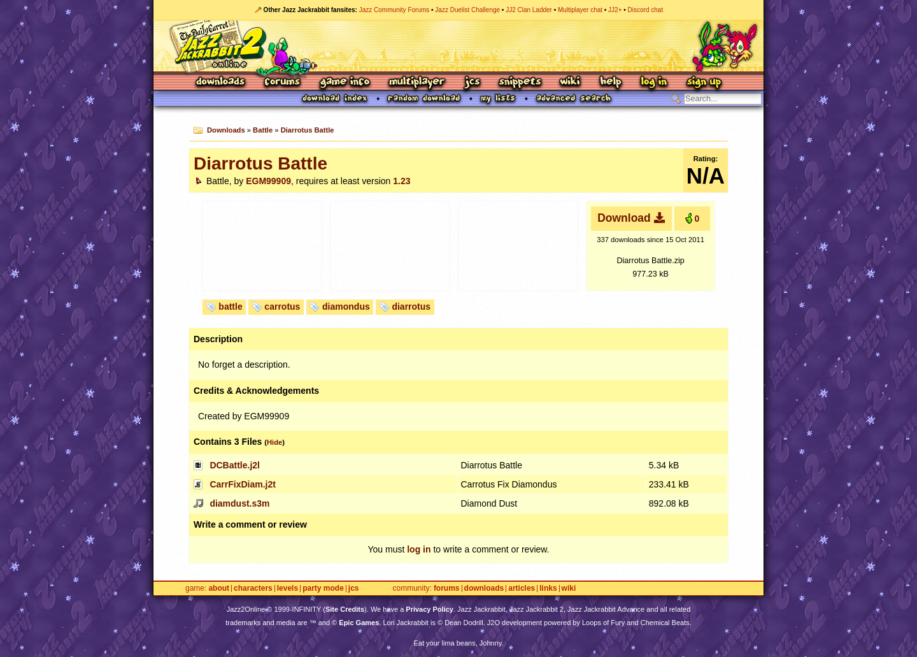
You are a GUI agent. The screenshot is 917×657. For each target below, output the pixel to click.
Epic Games (359, 622)
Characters (253, 588)
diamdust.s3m (239, 503)
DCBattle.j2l (235, 465)
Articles (521, 588)
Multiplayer (416, 82)
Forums (283, 82)
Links (548, 588)
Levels (287, 588)
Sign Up (703, 82)
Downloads (221, 82)
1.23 (401, 181)
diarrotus (411, 306)
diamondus (346, 306)
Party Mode (323, 588)
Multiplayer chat (580, 9)
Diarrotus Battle (307, 130)
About (218, 588)
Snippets (520, 82)
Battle (263, 130)
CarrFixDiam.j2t (242, 484)
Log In (654, 82)
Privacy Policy (429, 609)
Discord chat (646, 9)
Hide (274, 442)
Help (611, 82)
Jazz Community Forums (394, 9)
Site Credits (344, 609)
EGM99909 (268, 181)
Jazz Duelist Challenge (467, 9)
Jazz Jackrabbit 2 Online (458, 45)
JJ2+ (615, 9)
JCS (472, 82)
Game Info (344, 82)
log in (418, 549)
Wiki (570, 82)
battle (230, 306)
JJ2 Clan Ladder (529, 9)
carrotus (282, 306)
